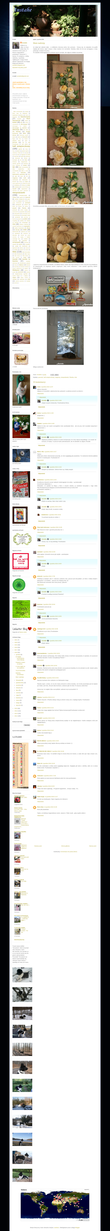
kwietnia (18, 697)
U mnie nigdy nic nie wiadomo (20, 667)
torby (24, 257)
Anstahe (21, 10)
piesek (26, 204)
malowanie (15, 179)
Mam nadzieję (20, 677)
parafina (26, 201)
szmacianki (16, 242)
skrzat (28, 228)
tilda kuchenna (18, 254)
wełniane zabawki (24, 266)
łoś (27, 176)
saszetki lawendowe (17, 226)
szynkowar (25, 246)
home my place (19, 867)
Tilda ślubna (25, 255)
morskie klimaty (24, 187)
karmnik (16, 156)
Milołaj (23, 185)
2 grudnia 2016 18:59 (55, 591)
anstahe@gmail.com (23, 76)
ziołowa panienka (20, 281)
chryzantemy (15, 124)
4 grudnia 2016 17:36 (50, 775)
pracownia (17, 213)
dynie (13, 137)
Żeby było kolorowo (43, 527)
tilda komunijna (26, 252)
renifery (22, 220)
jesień (18, 151)
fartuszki (25, 137)
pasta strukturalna (17, 202)
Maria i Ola (40, 451)
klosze (25, 158)
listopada (18, 680)
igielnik (20, 149)
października (20, 682)
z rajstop (25, 275)
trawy (15, 265)
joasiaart (40, 552)
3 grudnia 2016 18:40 (58, 751)
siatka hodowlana (19, 228)
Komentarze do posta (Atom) (69, 851)
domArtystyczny (19, 939)
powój (28, 211)
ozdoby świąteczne (20, 199)
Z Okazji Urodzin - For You (24, 930)
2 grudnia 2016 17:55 (49, 576)
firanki (26, 138)
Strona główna (65, 846)
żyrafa (15, 283)
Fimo (20, 138)
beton (27, 115)
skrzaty (17, 229)
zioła (28, 279)
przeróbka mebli (26, 215)
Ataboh (39, 423)
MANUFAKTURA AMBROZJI (19, 816)
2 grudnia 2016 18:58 (55, 640)
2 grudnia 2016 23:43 (47, 730)
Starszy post (92, 846)
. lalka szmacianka (17, 111)
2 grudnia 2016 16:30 (49, 552)
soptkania (23, 231)
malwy (20, 181)
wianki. (26, 268)
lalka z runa (24, 170)
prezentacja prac (26, 213)
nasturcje (14, 190)
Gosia (39, 707)
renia (38, 387)
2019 (16, 645)
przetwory (17, 217)
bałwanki (25, 113)
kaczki (13, 154)
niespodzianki (65, 377)
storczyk (14, 235)
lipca (17, 690)
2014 (16, 711)
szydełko (28, 244)
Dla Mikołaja (16, 131)
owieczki (27, 197)
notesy (14, 197)
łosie (21, 176)
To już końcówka (20, 670)
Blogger (77, 1227)
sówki (29, 231)
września (18, 685)
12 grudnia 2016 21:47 (51, 796)
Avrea (39, 413)
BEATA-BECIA (41, 740)
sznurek (26, 242)
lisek (29, 174)
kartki (22, 156)
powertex (22, 211)
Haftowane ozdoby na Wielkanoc (24, 846)
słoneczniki (15, 231)
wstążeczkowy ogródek (21, 274)
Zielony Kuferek (19, 879)
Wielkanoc (16, 270)
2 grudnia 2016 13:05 (48, 423)
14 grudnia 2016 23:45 (50, 807)
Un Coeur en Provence (21, 915)
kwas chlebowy (16, 165)
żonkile (28, 281)
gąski (26, 140)
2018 (16, 647)
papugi (20, 201)
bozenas (39, 604)
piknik (13, 206)
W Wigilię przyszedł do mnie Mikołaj (20, 658)
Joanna (39, 697)
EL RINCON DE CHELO (44, 751)
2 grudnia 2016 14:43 (50, 479)
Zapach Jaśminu (19, 796)
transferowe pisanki (25, 263)
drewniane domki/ (24, 135)
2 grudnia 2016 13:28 (55, 467)
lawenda (23, 172)
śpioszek (14, 248)
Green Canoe (18, 808)
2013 (16, 713)
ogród (21, 197)
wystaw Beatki (16, 275)
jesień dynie (25, 151)
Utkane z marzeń (19, 855)
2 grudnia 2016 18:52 (54, 653)
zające (14, 277)
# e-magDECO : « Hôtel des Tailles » (25, 918)
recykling (14, 220)
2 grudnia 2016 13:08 (55, 437)
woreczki (20, 272)
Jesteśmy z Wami (16, 152)
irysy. (13, 151)
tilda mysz (27, 254)
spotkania (17, 233)
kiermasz (17, 158)
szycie (20, 244)
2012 (16, 716)
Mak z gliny (24, 797)
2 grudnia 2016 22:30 (48, 718)
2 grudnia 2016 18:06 (52, 629)
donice (14, 135)
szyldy (16, 246)
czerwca (18, 692)
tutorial (28, 265)
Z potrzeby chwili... (20, 927)
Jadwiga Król (41, 629)
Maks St (39, 763)
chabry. (26, 122)
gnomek (40, 377)
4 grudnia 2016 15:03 (49, 763)
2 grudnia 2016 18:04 (49, 604)
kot (21, 160)
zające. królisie (24, 277)
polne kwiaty (24, 210)
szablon (26, 238)
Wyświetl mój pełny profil (19, 67)
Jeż (23, 152)
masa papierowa (16, 183)
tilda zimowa (15, 257)
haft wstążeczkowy (49, 377)
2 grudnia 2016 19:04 (55, 506)
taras (27, 249)
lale (13, 167)
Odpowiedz (40, 393)
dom (24, 133)
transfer (15, 259)
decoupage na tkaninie (19, 128)
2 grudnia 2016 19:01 (55, 498)
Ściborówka (17, 843)
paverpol (27, 202)
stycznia (18, 705)
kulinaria (26, 163)
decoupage (24, 124)
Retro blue (40, 807)
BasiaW (39, 718)
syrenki (22, 235)
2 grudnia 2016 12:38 (47, 413)
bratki (26, 120)
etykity (19, 137)
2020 (16, 642)
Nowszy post (38, 846)
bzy (21, 122)
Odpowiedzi (42, 397)
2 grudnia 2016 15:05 (56, 527)
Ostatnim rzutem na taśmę (20, 663)
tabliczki (21, 249)
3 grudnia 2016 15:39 (52, 740)
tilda (14, 252)
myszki (14, 188)
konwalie (14, 160)
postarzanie (15, 211)
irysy (26, 149)
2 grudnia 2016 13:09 (55, 400)
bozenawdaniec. (42, 653)
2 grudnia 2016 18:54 (51, 665)
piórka (26, 206)
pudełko (25, 219)
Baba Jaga (15, 113)
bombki (19, 118)
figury (13, 138)
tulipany (21, 265)
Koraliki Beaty (41, 677)
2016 (16, 652)
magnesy (57, 377)
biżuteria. (14, 117)
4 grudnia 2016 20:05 (48, 786)
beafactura (40, 479)
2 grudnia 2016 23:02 (55, 514)
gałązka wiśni (16, 140)
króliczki (14, 161)
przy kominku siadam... (21, 903)
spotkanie (25, 233)
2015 (16, 708)
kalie (18, 154)
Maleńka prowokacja (20, 673)
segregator (27, 226)
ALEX (21, 619)
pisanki (14, 208)
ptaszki (19, 219)
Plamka (71, 377)
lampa (13, 172)
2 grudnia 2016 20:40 (52, 677)
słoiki (25, 230)
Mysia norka (23, 632)
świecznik (28, 248)
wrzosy (28, 272)
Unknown (40, 775)
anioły (26, 111)
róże (75, 377)
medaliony (17, 185)
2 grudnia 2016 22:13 (48, 697)
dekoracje (15, 129)
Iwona (39, 730)
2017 (16, 650)
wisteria (26, 270)
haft (23, 142)
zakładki (14, 279)
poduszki (14, 210)
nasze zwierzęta (24, 190)
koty (26, 160)
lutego (18, 702)
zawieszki (22, 279)
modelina (16, 187)
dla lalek (25, 129)
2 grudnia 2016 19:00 (55, 539)
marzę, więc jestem (20, 891)
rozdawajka (25, 222)
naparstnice (24, 188)
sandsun (56, 1227)
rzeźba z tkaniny (23, 224)
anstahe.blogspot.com (18, 65)
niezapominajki (23, 195)
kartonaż (28, 156)
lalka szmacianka (23, 167)
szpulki (14, 244)
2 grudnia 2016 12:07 (47, 387)
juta (27, 152)
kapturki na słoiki (25, 154)
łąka (16, 176)
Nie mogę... (24, 881)
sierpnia (18, 687)
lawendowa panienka (18, 174)
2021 (16, 640)
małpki (26, 181)
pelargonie (18, 204)
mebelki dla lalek (26, 183)
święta (15, 249)
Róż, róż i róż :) (25, 905)
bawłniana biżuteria (17, 115)
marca (18, 700)
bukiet (14, 122)
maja (17, 695)
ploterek (39, 576)
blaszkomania (25, 117)
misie (28, 185)
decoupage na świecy (19, 126)
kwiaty (25, 165)
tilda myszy (17, 255)
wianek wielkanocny (17, 268)
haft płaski (25, 144)
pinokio (20, 206)
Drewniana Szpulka (20, 831)
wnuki (13, 272)
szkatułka (24, 240)
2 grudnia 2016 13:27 (50, 451)
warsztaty (16, 266)
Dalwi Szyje (40, 796)
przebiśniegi (17, 215)
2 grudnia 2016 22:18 (47, 707)
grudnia (18, 654)
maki (24, 178)
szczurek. (14, 240)
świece (21, 248)
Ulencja (39, 786)
